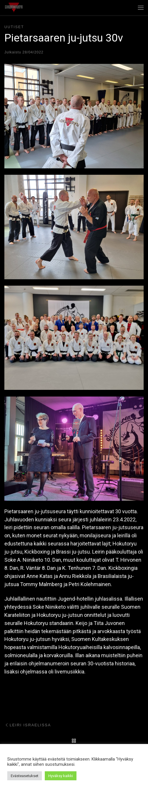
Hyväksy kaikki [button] (60, 776)
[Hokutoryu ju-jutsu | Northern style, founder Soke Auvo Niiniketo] (13, 7)
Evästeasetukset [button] (24, 776)
